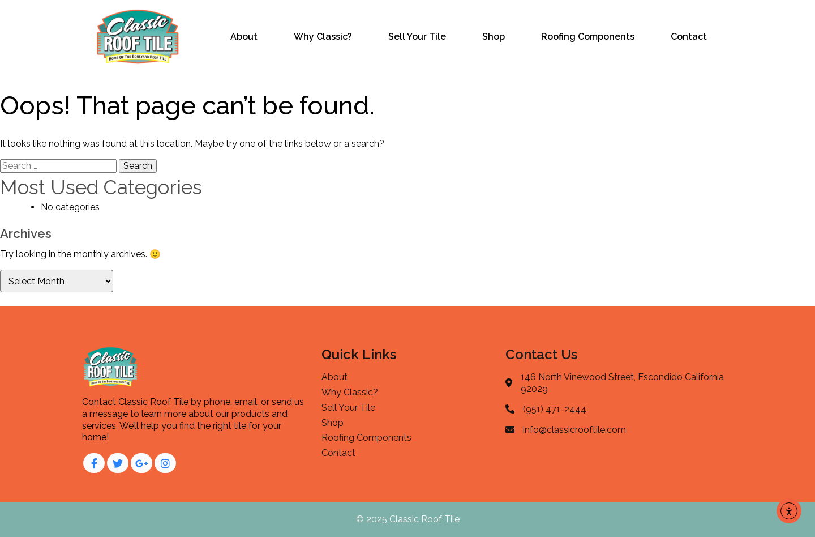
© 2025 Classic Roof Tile (408, 519)
